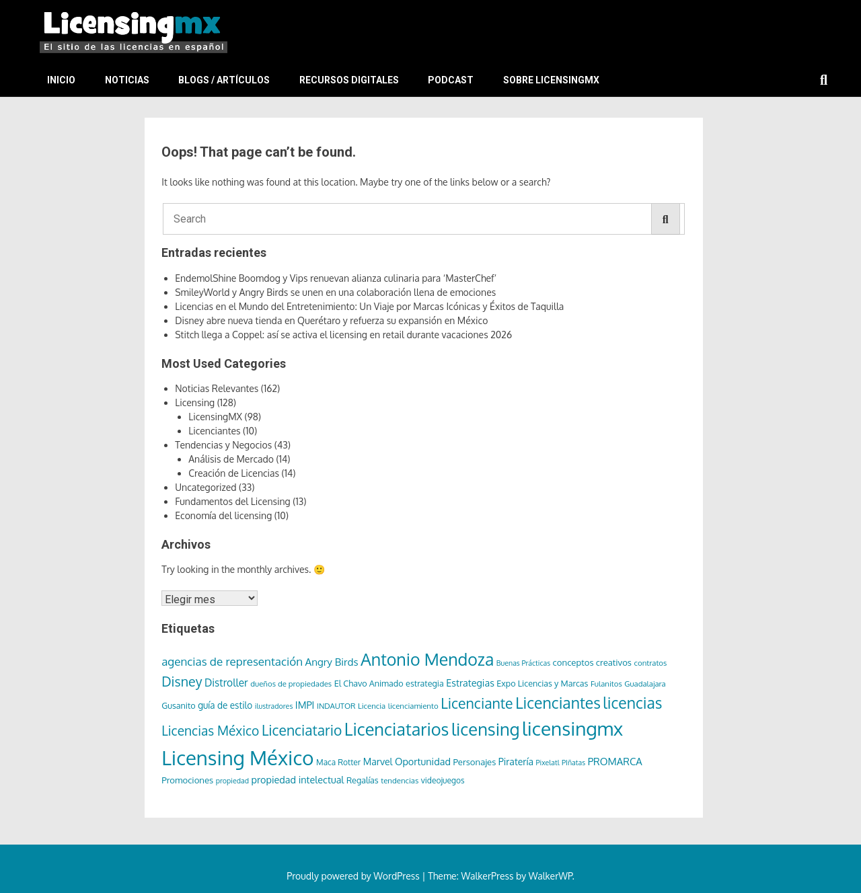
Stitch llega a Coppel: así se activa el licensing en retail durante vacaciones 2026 (343, 334)
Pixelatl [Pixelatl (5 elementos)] (547, 762)
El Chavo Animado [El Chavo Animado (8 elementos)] (369, 683)
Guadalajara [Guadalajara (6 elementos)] (645, 683)
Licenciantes (214, 430)
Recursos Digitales (349, 80)
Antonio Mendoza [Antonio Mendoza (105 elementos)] (427, 659)
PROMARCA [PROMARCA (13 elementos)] (615, 761)
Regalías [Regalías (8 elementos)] (362, 780)
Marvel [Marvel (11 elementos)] (378, 761)
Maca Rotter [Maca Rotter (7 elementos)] (338, 762)
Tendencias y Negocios (223, 445)
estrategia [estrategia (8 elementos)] (425, 683)
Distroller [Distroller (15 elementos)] (226, 682)
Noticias (127, 80)
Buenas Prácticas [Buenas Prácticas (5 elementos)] (523, 663)
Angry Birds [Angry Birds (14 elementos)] (332, 661)
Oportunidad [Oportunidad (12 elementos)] (423, 761)
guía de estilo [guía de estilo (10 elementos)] (225, 705)
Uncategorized (205, 487)
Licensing (195, 402)
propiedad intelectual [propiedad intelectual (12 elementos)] (297, 779)
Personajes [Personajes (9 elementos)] (474, 761)
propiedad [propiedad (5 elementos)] (232, 780)
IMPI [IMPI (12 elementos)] (305, 705)
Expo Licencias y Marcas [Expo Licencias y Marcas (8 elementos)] (542, 683)
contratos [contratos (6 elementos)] (650, 663)
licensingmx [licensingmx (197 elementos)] (572, 728)
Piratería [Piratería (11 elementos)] (515, 761)
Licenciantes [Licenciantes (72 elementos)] (558, 702)
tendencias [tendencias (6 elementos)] (399, 780)
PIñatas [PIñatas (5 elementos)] (573, 762)
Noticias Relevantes (216, 388)
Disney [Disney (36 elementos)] (181, 681)
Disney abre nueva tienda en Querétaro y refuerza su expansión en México (331, 320)
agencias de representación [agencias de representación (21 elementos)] (232, 661)
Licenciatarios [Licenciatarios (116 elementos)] (396, 729)
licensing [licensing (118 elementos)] (485, 729)
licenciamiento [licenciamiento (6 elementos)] (413, 706)
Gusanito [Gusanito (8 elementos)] (178, 705)
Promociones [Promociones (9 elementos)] (187, 779)
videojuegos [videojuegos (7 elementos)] (443, 780)
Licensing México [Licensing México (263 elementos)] (237, 757)
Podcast (451, 80)
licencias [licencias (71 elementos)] (632, 702)
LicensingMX (215, 416)
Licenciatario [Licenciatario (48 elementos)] (302, 730)
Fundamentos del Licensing (233, 501)
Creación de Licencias (233, 473)
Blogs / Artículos (224, 80)
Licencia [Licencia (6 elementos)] (371, 706)
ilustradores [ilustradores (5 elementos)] (274, 706)
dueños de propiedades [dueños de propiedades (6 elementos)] (291, 683)
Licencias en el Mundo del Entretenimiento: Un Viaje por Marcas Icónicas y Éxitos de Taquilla (369, 306)
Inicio (61, 80)
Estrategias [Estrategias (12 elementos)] (470, 682)
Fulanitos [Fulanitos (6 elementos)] (606, 683)
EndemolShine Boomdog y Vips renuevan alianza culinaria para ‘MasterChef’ (335, 278)
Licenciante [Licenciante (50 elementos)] (477, 703)
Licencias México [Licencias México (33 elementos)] (210, 730)
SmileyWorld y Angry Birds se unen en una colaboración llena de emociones (335, 292)
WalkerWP (550, 876)
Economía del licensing (223, 515)
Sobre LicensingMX (551, 80)
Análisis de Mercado (231, 459)
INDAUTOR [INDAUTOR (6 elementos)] (336, 706)
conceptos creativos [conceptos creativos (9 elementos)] (592, 662)
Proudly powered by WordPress (354, 876)
